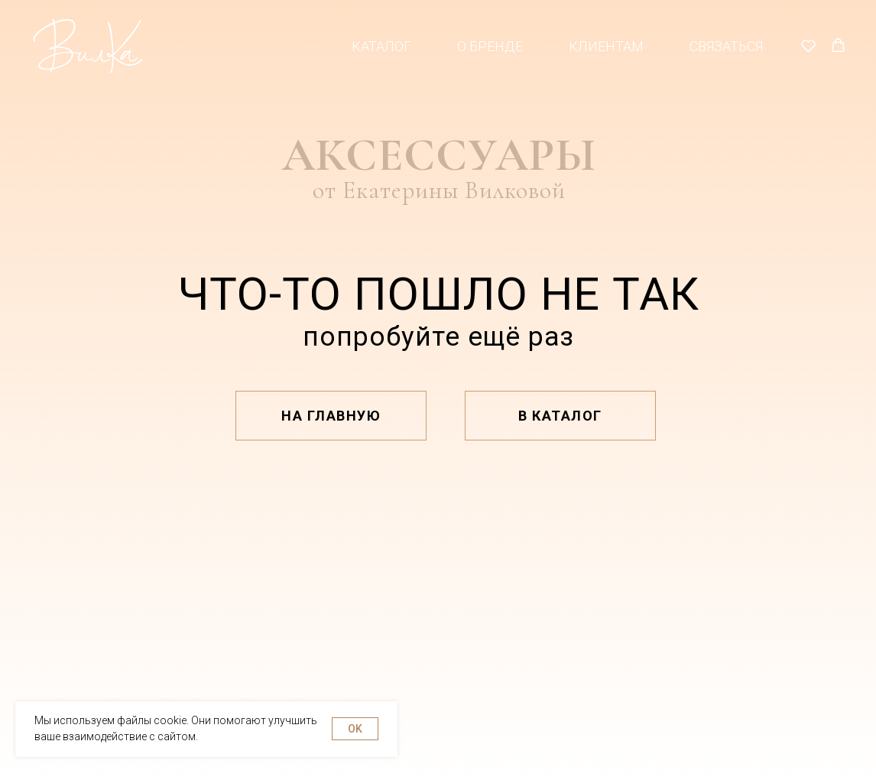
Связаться (726, 46)
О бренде (490, 46)
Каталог (381, 46)
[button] (808, 45)
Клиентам (606, 46)
